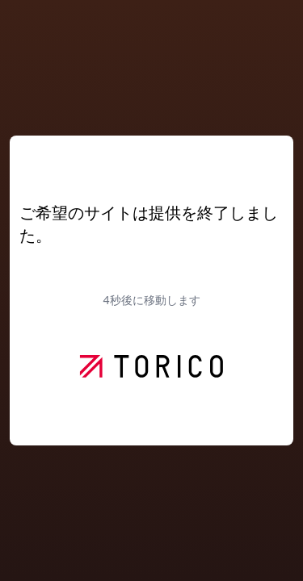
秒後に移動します (151, 299)
